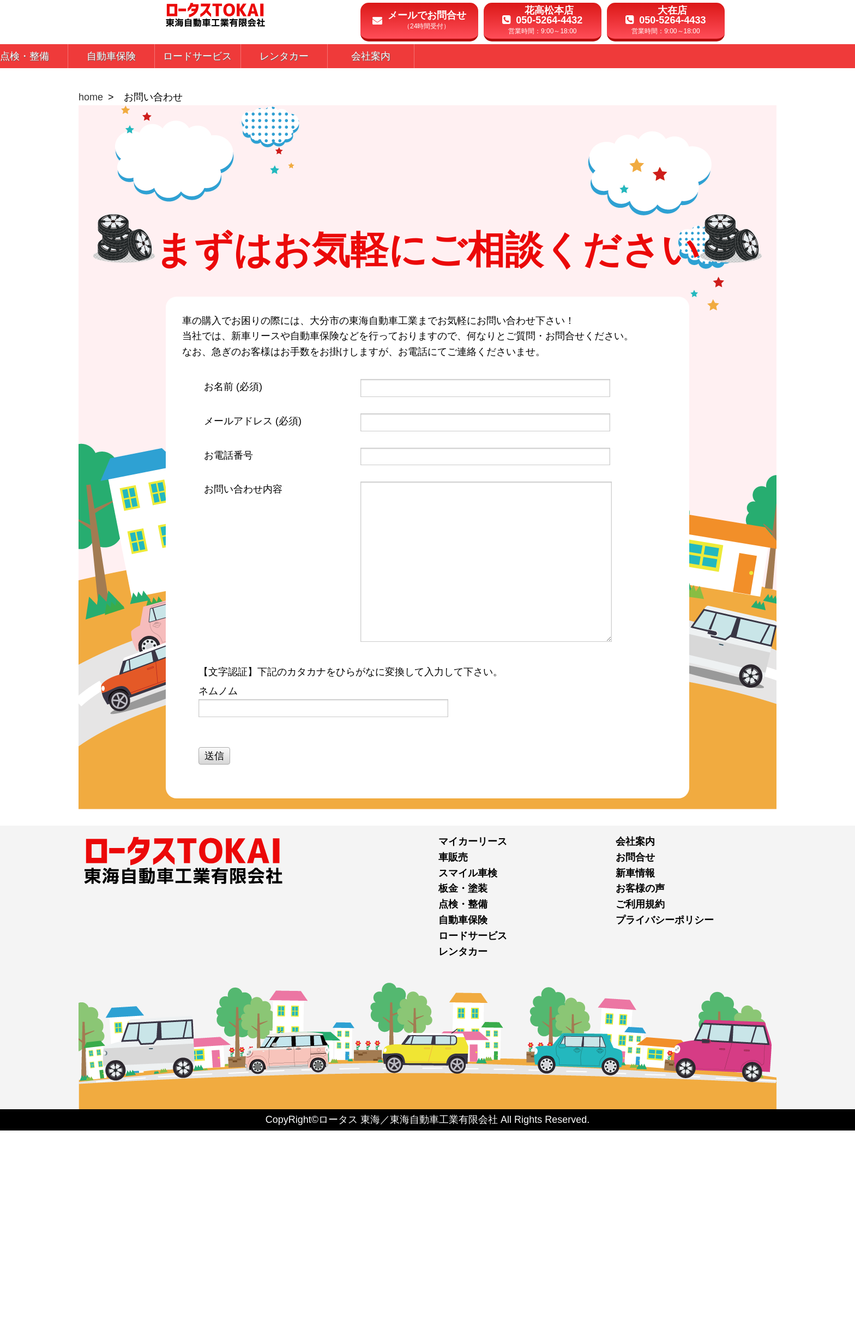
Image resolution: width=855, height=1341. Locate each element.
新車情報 (635, 1083)
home (91, 307)
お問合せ (635, 1067)
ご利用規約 (640, 1114)
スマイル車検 (467, 1083)
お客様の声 (640, 1098)
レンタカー (462, 1161)
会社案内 (635, 1052)
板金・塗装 (462, 1098)
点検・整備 (462, 1114)
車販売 (453, 1067)
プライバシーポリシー (665, 1130)
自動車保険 (462, 1130)
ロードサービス (472, 1145)
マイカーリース (472, 1052)
